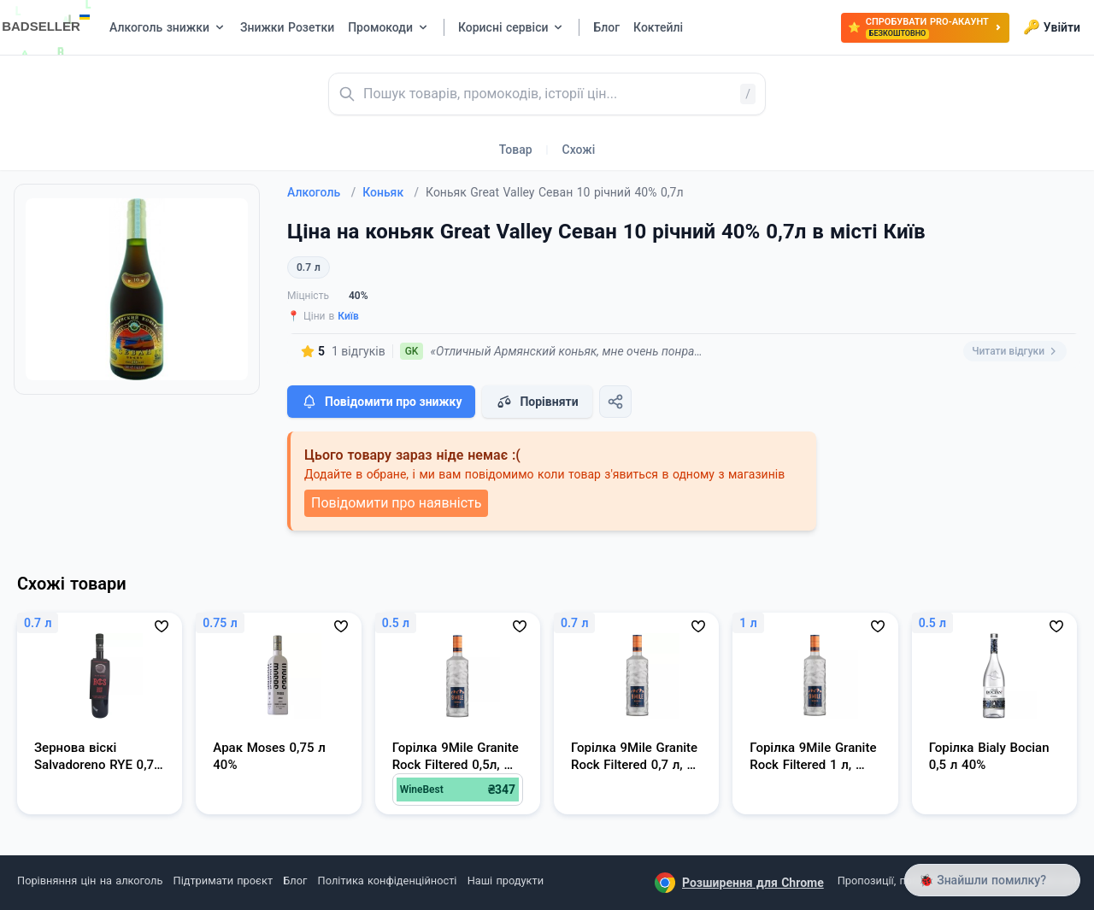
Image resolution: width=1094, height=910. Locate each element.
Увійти (1051, 27)
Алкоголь (321, 192)
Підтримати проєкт (223, 880)
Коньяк (390, 192)
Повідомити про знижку (381, 401)
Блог (295, 880)
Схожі (579, 149)
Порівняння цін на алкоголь (89, 880)
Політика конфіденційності (387, 880)
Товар (515, 149)
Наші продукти (506, 880)
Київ (348, 316)
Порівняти (537, 401)
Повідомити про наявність (396, 503)
